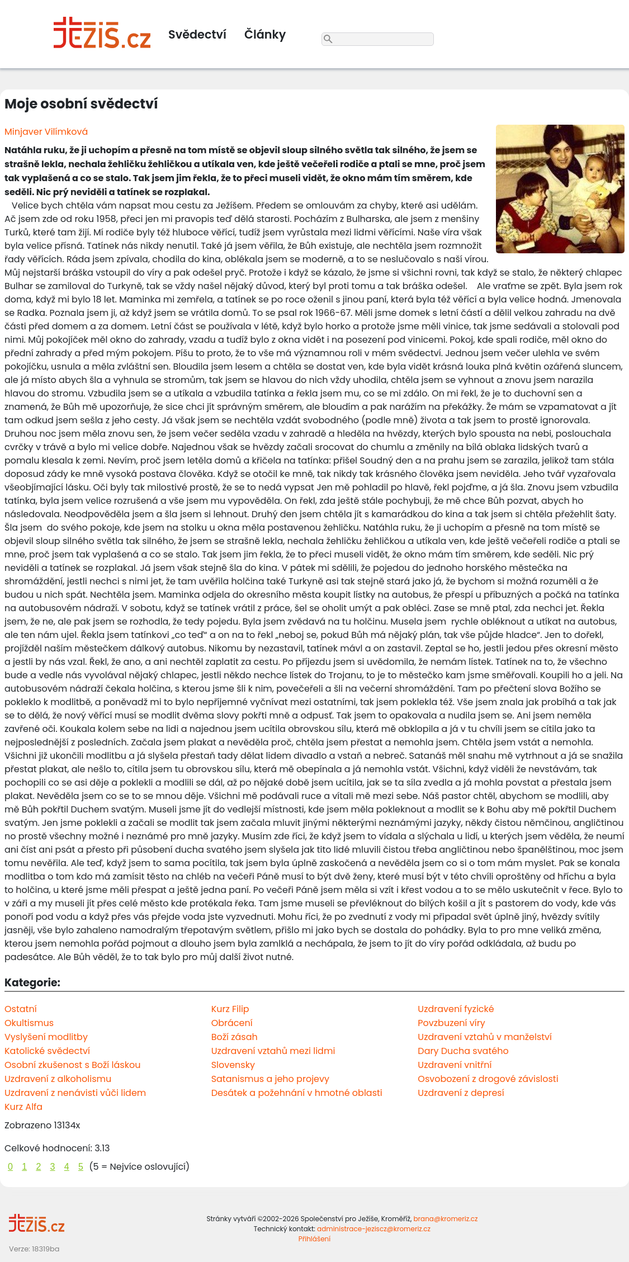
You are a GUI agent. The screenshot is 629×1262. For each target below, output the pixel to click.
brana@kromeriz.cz (445, 1218)
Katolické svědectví (47, 1050)
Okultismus (29, 1023)
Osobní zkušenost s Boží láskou (72, 1064)
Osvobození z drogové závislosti (488, 1078)
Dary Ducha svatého (463, 1050)
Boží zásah (234, 1037)
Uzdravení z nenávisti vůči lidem (75, 1092)
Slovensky (233, 1064)
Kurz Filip (230, 1009)
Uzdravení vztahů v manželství (485, 1037)
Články (265, 34)
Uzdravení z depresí (461, 1092)
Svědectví (197, 34)
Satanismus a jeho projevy (270, 1078)
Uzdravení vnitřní (454, 1064)
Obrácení (232, 1023)
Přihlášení (314, 1239)
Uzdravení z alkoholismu (57, 1078)
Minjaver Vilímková (46, 131)
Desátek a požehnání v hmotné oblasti (296, 1092)
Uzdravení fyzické (456, 1009)
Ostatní (20, 1009)
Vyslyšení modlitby (46, 1037)
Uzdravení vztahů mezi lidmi (273, 1050)
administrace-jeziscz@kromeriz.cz (374, 1228)
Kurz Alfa (23, 1106)
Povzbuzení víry (451, 1023)
